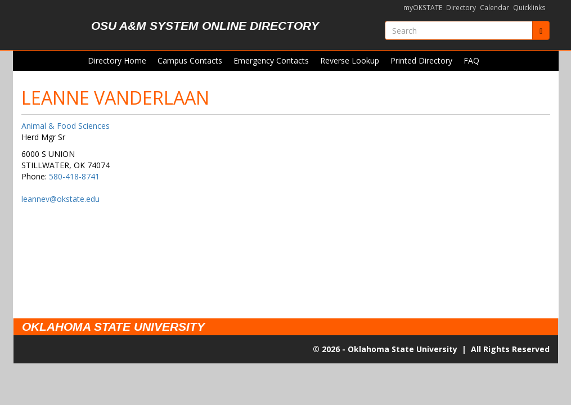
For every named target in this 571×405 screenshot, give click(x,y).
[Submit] (541, 30)
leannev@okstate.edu (60, 199)
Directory (461, 7)
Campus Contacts (190, 60)
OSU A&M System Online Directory (205, 25)
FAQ (471, 60)
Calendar (494, 7)
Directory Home (117, 60)
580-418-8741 (74, 176)
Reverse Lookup (349, 60)
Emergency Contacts (271, 60)
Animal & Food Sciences (65, 125)
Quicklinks (529, 7)
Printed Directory (421, 60)
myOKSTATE (422, 7)
